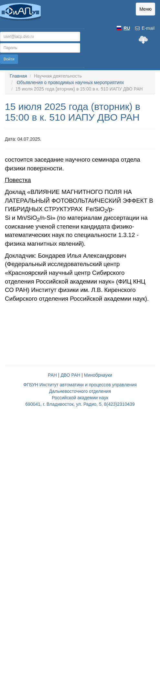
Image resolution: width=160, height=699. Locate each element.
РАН (52, 375)
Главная (18, 76)
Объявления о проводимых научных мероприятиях (70, 82)
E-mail (144, 28)
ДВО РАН (70, 375)
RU (126, 28)
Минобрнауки (98, 375)
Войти (9, 59)
